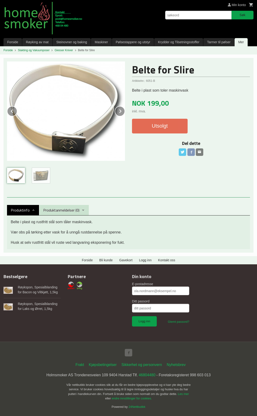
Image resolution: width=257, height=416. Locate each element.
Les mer (183, 394)
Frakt (79, 365)
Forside (12, 42)
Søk (242, 15)
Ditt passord (141, 301)
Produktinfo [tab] (20, 210)
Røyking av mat (37, 42)
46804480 (147, 375)
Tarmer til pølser (218, 42)
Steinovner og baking (71, 42)
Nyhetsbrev (176, 365)
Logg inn (145, 260)
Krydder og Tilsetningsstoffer (178, 42)
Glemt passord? (178, 321)
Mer (241, 42)
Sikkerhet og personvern (141, 365)
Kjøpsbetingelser (103, 365)
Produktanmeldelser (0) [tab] (61, 210)
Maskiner (101, 42)
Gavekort (125, 260)
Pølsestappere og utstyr (133, 42)
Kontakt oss (166, 260)
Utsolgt (160, 126)
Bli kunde (106, 260)
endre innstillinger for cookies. (132, 398)
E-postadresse (142, 284)
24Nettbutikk (136, 407)
